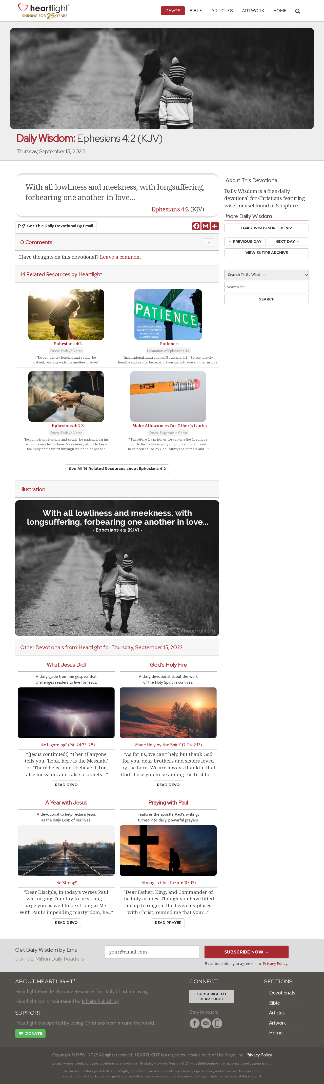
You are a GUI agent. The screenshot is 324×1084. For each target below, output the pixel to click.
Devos (172, 10)
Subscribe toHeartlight (211, 996)
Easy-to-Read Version (163, 1063)
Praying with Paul (168, 802)
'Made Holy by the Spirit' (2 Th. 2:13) (168, 744)
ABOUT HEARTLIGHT (45, 981)
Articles (222, 10)
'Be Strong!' (66, 882)
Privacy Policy (275, 964)
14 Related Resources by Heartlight (61, 274)
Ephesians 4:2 (170, 209)
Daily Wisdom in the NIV (266, 228)
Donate (30, 1033)
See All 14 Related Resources (117, 468)
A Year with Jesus (66, 802)
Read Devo (66, 785)
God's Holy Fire (168, 664)
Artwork (253, 10)
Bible (196, 10)
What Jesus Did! (66, 664)
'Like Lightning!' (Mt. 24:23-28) (66, 744)
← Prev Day (244, 241)
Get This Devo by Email (55, 226)
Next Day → (287, 241)
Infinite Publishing (100, 1001)
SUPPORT (28, 1012)
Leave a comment (120, 257)
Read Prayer (168, 922)
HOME (280, 10)
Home (275, 1033)
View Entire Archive (267, 252)
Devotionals (282, 993)
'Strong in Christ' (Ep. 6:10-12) (168, 882)
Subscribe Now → (246, 952)
